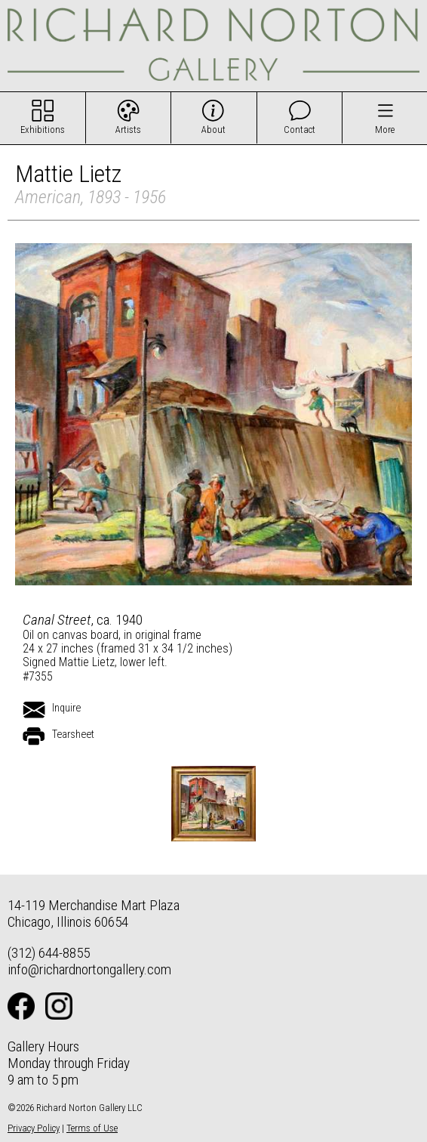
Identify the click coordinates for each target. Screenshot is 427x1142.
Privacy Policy (34, 1128)
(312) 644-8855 (49, 952)
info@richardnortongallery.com (89, 969)
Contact (299, 129)
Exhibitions (42, 129)
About (213, 129)
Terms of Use (92, 1128)
